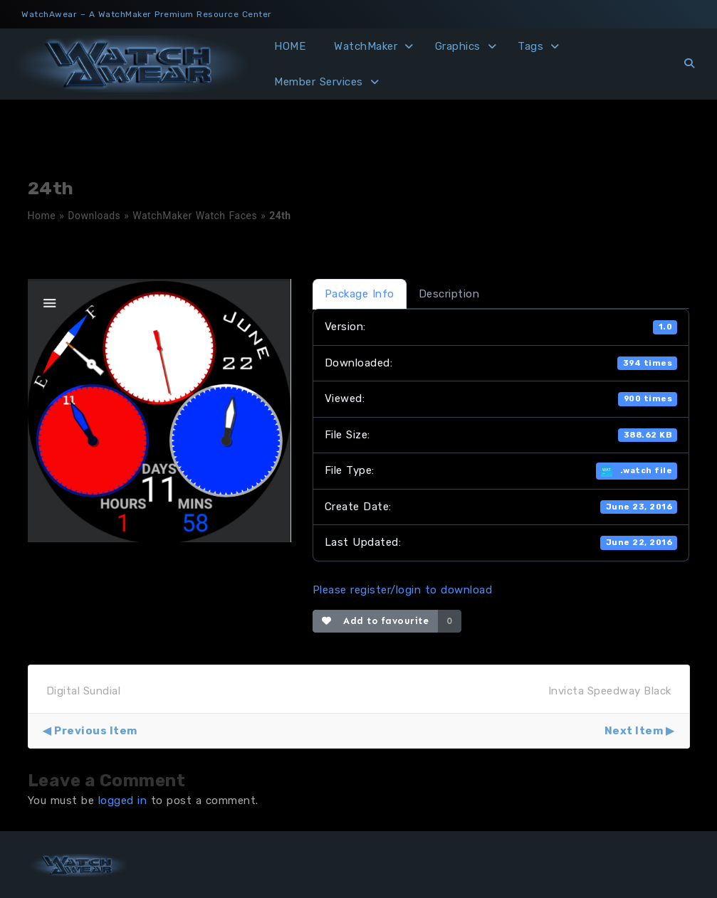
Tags (530, 46)
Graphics (458, 46)
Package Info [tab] (359, 293)
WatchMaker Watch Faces (194, 215)
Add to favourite (375, 621)
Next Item (634, 730)
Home (42, 215)
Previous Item (95, 730)
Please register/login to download (403, 589)
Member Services (318, 81)
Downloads (94, 215)
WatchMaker (365, 46)
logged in (122, 800)
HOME (289, 46)
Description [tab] (449, 293)
